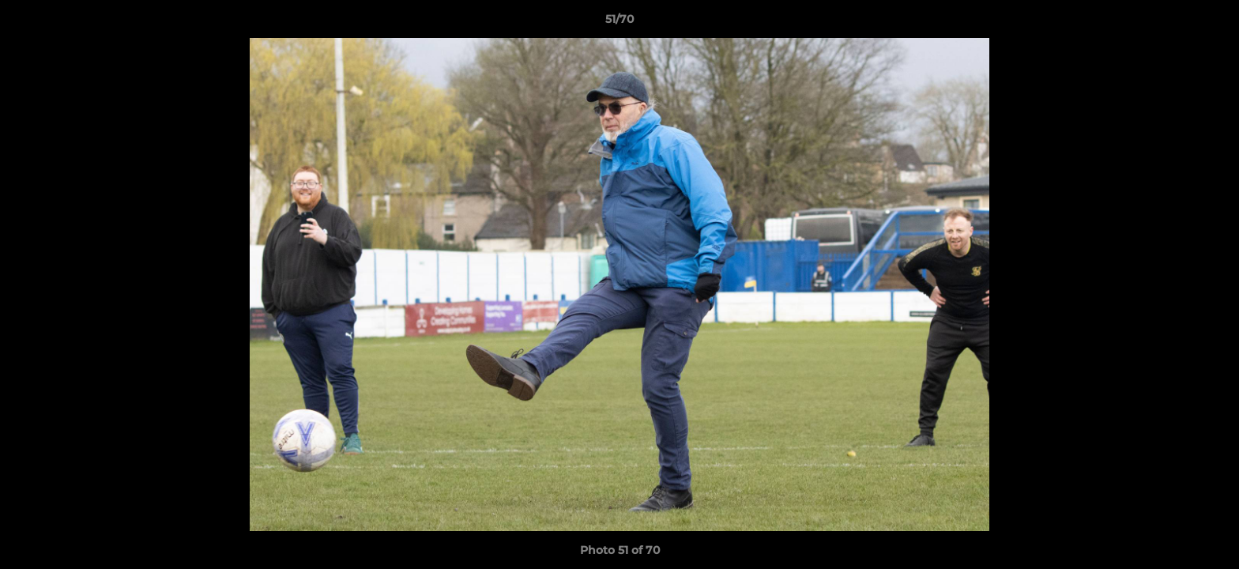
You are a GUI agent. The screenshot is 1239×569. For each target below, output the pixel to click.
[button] (1210, 23)
